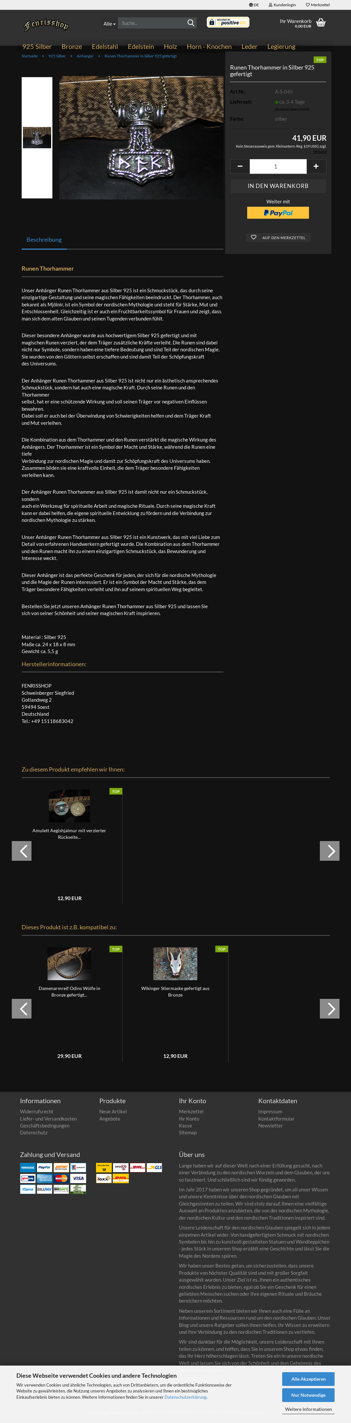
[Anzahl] (278, 170)
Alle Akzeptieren (308, 1379)
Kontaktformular (276, 1122)
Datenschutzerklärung (185, 1397)
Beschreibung (44, 243)
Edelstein (141, 46)
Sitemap (188, 1136)
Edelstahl (105, 46)
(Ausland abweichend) (292, 113)
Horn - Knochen (209, 46)
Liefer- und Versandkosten (48, 1122)
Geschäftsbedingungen (44, 1129)
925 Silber (37, 46)
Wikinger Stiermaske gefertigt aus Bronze (175, 995)
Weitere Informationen (308, 1409)
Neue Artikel (113, 1115)
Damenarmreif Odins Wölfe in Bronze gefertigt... (69, 995)
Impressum (270, 1115)
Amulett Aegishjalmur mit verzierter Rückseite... (69, 837)
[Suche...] (109, 23)
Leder (250, 46)
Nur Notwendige (308, 1395)
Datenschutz (34, 1136)
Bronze (72, 46)
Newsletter (270, 1129)
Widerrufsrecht (36, 1115)
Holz (170, 46)
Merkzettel (318, 4)
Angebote (109, 1122)
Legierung (281, 46)
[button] (254, 5)
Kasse (185, 1129)
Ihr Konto (189, 1122)
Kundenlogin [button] (282, 4)
